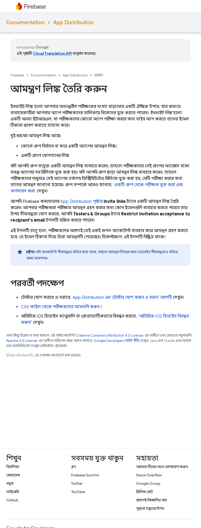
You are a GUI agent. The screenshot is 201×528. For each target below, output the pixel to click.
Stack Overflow (149, 475)
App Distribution (73, 22)
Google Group (148, 483)
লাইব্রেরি (12, 491)
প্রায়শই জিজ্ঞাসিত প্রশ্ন (151, 500)
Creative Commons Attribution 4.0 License (109, 335)
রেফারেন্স (13, 475)
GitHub (12, 500)
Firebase (17, 75)
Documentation (25, 22)
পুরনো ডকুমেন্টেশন (150, 508)
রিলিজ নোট (144, 491)
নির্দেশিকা (12, 466)
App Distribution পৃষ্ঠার (81, 201)
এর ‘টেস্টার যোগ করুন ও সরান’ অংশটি (122, 297)
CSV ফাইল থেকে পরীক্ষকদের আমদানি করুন (60, 306)
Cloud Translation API (52, 53)
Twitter (76, 483)
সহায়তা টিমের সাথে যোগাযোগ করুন (162, 466)
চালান (98, 75)
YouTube (78, 491)
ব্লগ (73, 466)
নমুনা (9, 483)
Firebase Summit (85, 475)
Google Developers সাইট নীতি (116, 340)
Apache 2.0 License (21, 340)
